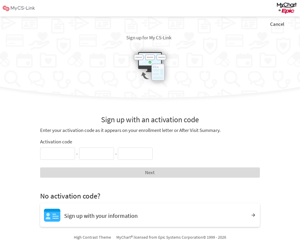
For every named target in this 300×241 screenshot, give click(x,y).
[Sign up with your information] (150, 215)
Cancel (277, 24)
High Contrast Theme (92, 237)
